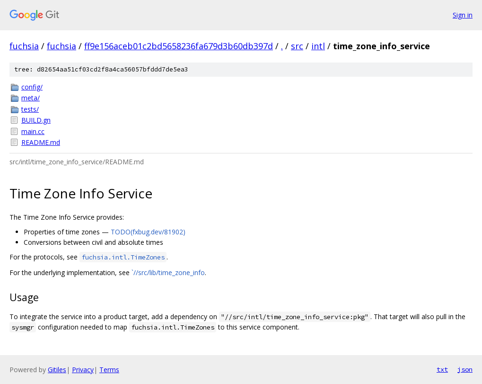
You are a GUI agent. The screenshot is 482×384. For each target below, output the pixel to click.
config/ (32, 86)
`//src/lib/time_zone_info (168, 272)
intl (318, 46)
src (297, 46)
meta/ (30, 97)
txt (442, 369)
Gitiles (57, 369)
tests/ (30, 109)
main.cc (32, 131)
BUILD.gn (36, 120)
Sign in (463, 14)
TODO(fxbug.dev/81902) (148, 231)
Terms (109, 369)
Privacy (83, 369)
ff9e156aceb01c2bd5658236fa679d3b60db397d (178, 46)
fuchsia (24, 46)
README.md (40, 142)
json (465, 369)
